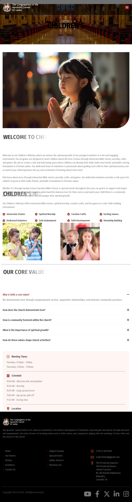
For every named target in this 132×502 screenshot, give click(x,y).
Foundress (10, 465)
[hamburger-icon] (126, 7)
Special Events (56, 455)
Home (60, 35)
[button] (63, 125)
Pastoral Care (55, 465)
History (8, 460)
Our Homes (10, 455)
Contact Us (10, 469)
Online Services (56, 460)
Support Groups (56, 451)
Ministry (70, 35)
